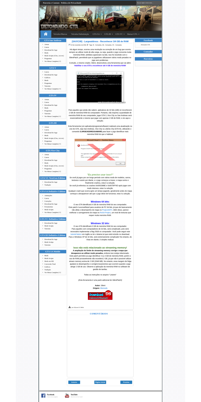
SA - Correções (107, 45)
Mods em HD (49, 261)
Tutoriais (47, 86)
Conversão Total (50, 264)
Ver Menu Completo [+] (52, 61)
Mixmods (103, 288)
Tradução (47, 185)
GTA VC (119, 34)
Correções (47, 201)
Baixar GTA (132, 34)
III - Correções (97, 45)
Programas (48, 58)
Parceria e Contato (51, 3)
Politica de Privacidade (71, 3)
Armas (46, 44)
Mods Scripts (49, 210)
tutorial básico (76, 234)
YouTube (80, 396)
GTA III (107, 34)
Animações (48, 195)
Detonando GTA (145, 44)
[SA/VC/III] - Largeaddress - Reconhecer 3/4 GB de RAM (100, 41)
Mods (46, 53)
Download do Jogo (50, 50)
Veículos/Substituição (80, 34)
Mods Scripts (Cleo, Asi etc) (54, 56)
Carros (46, 47)
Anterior (74, 382)
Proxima (126, 382)
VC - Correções (117, 45)
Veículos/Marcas (60, 34)
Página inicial (100, 382)
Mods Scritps (49, 242)
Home (45, 34)
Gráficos (47, 78)
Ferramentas (48, 207)
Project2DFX (107, 210)
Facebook (56, 396)
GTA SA (96, 34)
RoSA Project (105, 213)
